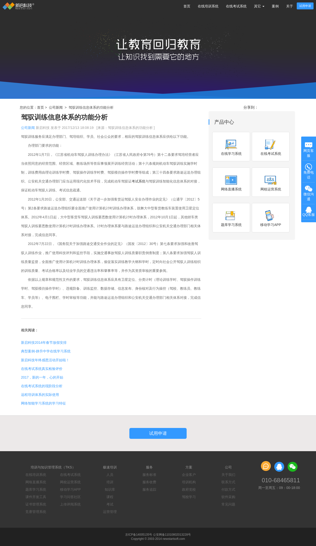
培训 (109, 482)
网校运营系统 (70, 482)
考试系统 (138, 181)
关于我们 (228, 475)
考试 (109, 504)
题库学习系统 (35, 489)
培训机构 (189, 482)
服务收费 (149, 482)
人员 (109, 475)
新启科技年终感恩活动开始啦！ (45, 360)
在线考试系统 (236, 6)
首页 (186, 6)
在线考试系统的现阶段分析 (41, 386)
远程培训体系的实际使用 (40, 395)
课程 (109, 497)
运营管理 (110, 512)
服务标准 (149, 475)
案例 (275, 6)
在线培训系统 (208, 6)
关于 (289, 6)
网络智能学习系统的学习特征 (43, 403)
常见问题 (228, 504)
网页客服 (308, 150)
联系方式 (228, 482)
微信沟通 (309, 193)
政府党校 (189, 489)
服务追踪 (149, 489)
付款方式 (228, 489)
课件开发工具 (35, 497)
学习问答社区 (70, 497)
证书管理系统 (35, 504)
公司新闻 (56, 107)
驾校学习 (189, 497)
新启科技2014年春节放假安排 (44, 342)
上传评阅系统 (70, 504)
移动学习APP (70, 489)
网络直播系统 (35, 482)
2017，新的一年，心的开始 (42, 377)
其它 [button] (259, 6)
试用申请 (305, 6)
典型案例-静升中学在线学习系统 (46, 351)
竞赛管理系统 (35, 512)
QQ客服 (308, 212)
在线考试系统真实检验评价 (41, 369)
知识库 (110, 489)
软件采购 (228, 497)
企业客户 (189, 475)
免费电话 (308, 171)
